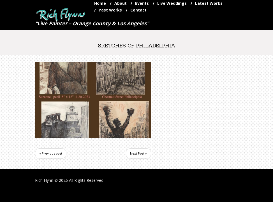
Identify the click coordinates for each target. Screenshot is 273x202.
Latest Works (209, 3)
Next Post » (138, 153)
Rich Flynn (44, 180)
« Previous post (50, 153)
